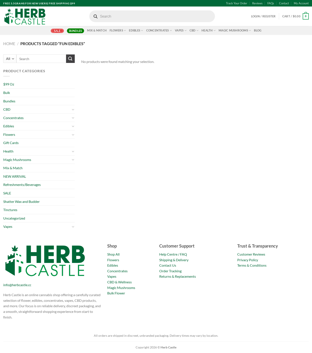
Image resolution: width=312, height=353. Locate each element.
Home (9, 43)
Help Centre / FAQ (173, 254)
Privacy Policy (247, 260)
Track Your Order (236, 3)
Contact (284, 3)
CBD (194, 30)
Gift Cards (11, 143)
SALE (57, 31)
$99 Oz (8, 84)
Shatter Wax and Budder (21, 201)
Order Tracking (170, 271)
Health (209, 30)
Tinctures (10, 210)
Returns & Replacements (177, 276)
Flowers (118, 30)
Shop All (113, 254)
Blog (257, 30)
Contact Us (167, 265)
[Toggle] (73, 109)
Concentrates (159, 30)
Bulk (6, 92)
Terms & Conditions (251, 265)
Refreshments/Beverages (22, 184)
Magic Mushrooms (235, 30)
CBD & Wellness (119, 282)
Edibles (136, 30)
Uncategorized (14, 218)
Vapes (181, 30)
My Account (301, 3)
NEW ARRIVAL (14, 176)
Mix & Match (97, 30)
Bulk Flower (116, 293)
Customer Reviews (251, 254)
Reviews (257, 3)
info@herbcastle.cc (17, 285)
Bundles (75, 31)
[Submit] (70, 58)
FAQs (270, 3)
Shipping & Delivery (173, 260)
